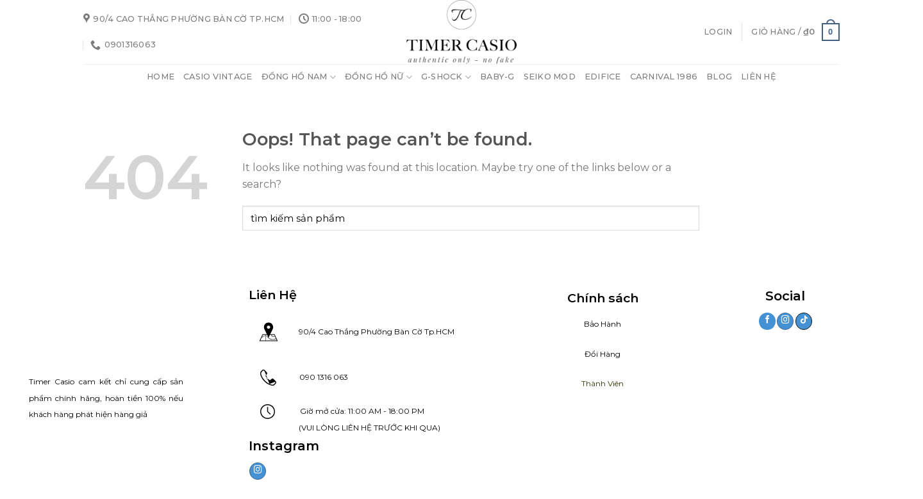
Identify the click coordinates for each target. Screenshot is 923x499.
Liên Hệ (758, 76)
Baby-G (497, 76)
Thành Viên (602, 383)
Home (160, 76)
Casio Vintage (217, 76)
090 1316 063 (312, 377)
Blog (719, 76)
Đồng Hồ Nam (299, 77)
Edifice (603, 76)
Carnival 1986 (663, 76)
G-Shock (446, 77)
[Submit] (686, 218)
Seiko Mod (550, 76)
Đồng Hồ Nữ (378, 77)
